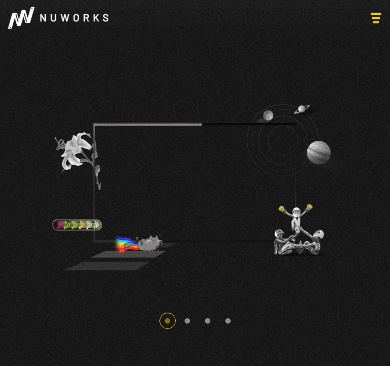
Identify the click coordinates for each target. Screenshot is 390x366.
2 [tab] (187, 320)
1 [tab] (167, 321)
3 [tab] (207, 320)
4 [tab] (228, 320)
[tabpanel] (195, 183)
